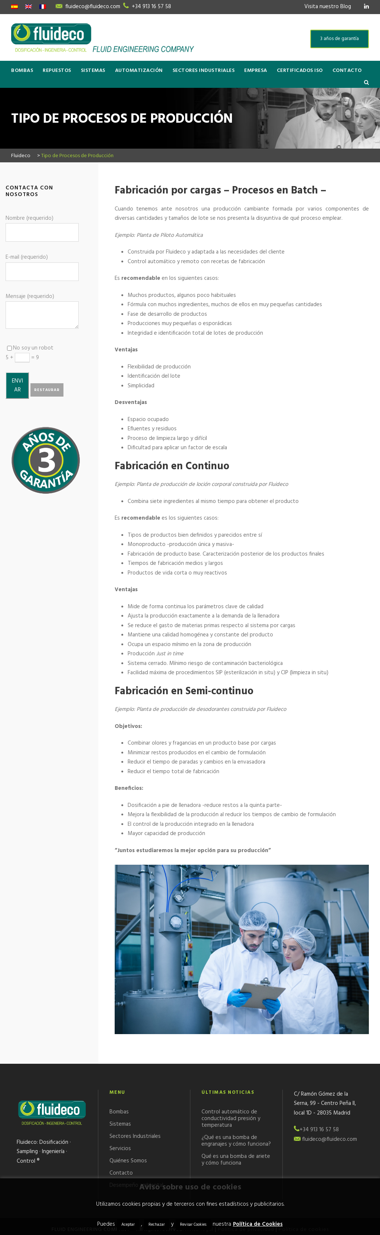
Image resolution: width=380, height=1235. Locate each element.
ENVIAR (17, 385)
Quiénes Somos (128, 1160)
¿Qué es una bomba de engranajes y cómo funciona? (236, 1141)
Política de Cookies (258, 1224)
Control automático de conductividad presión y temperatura (231, 1118)
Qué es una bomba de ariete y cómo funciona (236, 1160)
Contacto (347, 70)
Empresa (255, 70)
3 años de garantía (339, 39)
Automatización (139, 70)
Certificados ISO (300, 70)
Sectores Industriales (204, 70)
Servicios (120, 1148)
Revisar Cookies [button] (193, 1224)
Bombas (22, 70)
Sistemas (93, 70)
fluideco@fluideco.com (92, 6)
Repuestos (57, 70)
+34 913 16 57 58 (151, 6)
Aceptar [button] (128, 1224)
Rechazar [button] (156, 1224)
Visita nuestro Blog (327, 6)
